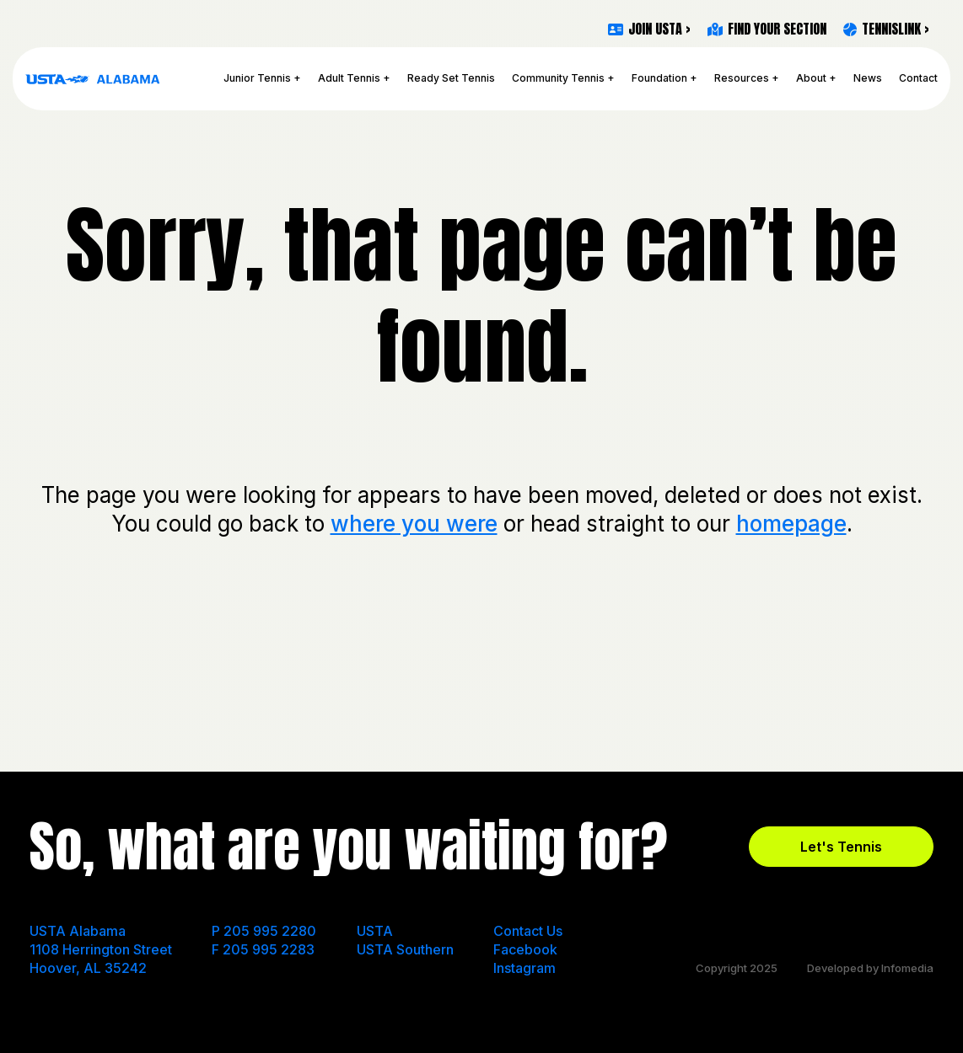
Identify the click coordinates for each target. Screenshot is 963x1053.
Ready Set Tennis (451, 78)
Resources (741, 78)
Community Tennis (558, 78)
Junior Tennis (257, 78)
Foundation (659, 78)
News (867, 78)
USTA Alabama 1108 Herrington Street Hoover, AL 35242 (101, 949)
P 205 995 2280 (264, 930)
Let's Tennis (841, 846)
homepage (791, 523)
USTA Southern (405, 949)
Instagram (524, 967)
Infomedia (907, 968)
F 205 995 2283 (263, 949)
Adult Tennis (349, 78)
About (811, 78)
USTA (375, 930)
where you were (414, 523)
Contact (918, 78)
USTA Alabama (92, 78)
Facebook (525, 949)
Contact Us (527, 930)
